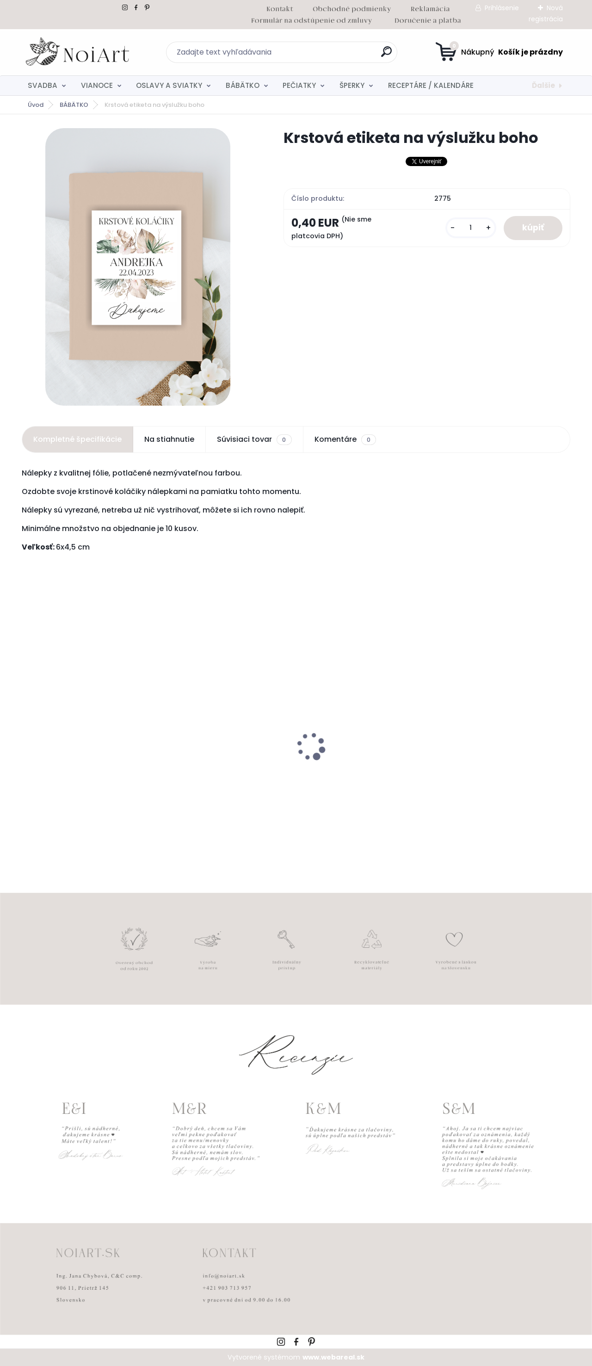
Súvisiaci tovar (254, 439)
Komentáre (345, 439)
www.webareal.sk (333, 1357)
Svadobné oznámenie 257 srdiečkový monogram (352, 772)
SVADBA (42, 85)
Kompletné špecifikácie (77, 439)
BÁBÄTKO (242, 85)
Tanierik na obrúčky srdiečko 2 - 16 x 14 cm (501, 772)
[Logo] (78, 52)
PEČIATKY (299, 85)
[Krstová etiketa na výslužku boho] (137, 267)
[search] (386, 55)
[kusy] (470, 227)
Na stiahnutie (169, 439)
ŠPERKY (351, 85)
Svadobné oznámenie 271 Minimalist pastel (73, 771)
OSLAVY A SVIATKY (169, 85)
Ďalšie (543, 85)
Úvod (35, 104)
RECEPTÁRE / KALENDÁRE (431, 85)
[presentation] (28, 732)
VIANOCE (97, 85)
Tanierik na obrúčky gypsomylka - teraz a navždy (225, 765)
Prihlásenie (502, 7)
